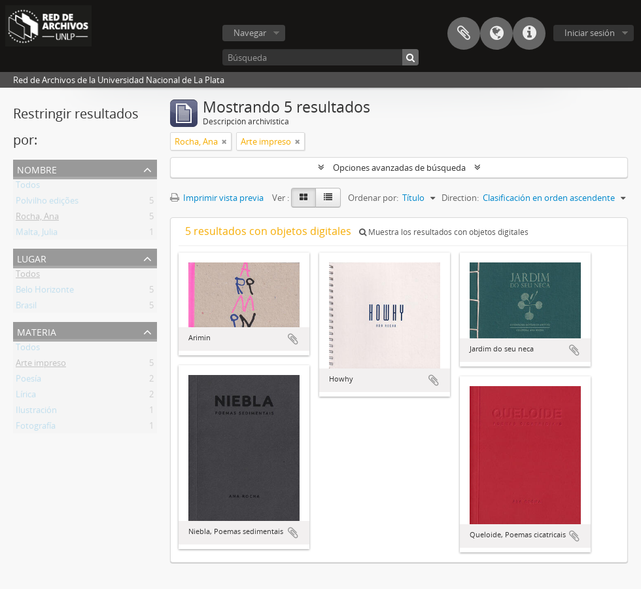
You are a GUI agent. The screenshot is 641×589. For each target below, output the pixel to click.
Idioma (496, 33)
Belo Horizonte (45, 292)
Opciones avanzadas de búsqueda (399, 167)
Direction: (460, 198)
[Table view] (328, 197)
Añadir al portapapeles (293, 339)
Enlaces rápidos (529, 33)
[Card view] (303, 197)
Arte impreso (41, 365)
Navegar (250, 33)
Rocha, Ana (37, 218)
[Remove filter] (224, 141)
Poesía (28, 381)
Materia (36, 331)
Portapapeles (463, 33)
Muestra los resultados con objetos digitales (443, 232)
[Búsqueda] (320, 57)
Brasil (26, 307)
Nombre (37, 168)
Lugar (31, 257)
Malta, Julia (37, 234)
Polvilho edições (47, 203)
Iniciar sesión (589, 33)
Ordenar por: (373, 198)
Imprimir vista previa (217, 198)
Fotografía (36, 428)
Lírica (26, 396)
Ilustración (36, 412)
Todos (28, 187)
